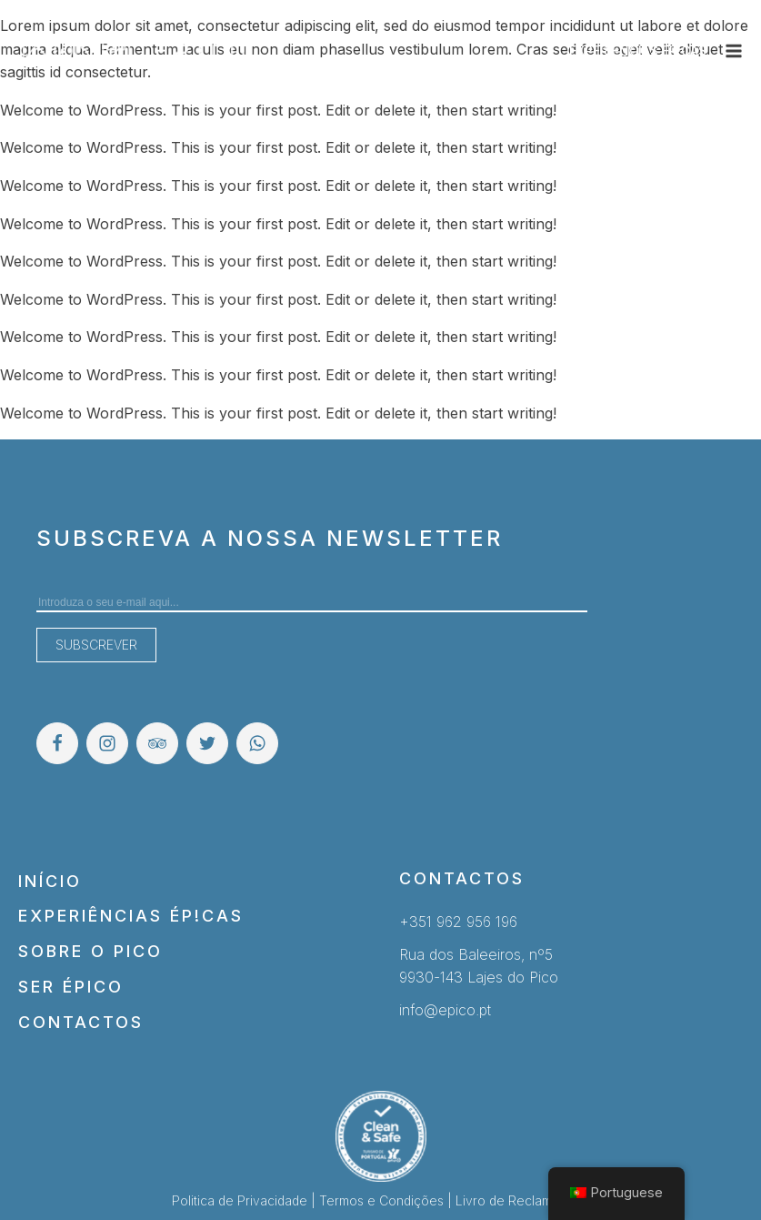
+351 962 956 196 (458, 921)
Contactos (81, 1022)
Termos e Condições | (387, 1200)
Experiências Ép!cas (131, 915)
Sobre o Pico (90, 951)
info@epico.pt (445, 1010)
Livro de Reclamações (522, 1200)
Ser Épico (71, 986)
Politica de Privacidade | (245, 1200)
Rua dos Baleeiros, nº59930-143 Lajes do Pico (478, 966)
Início (50, 881)
